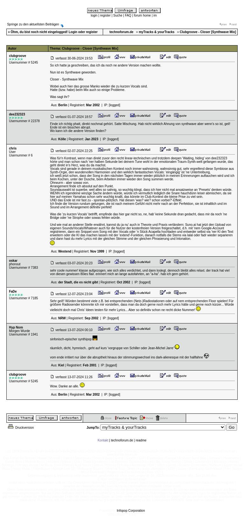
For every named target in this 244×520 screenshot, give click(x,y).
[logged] (114, 105)
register (105, 15)
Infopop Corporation (131, 510)
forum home (142, 15)
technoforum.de (122, 440)
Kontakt (103, 440)
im (155, 15)
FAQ (128, 15)
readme (141, 440)
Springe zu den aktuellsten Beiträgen (33, 24)
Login (73, 32)
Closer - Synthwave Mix (66, 79)
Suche (117, 15)
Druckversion (20, 427)
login (94, 15)
